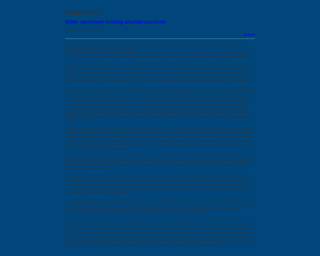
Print (249, 34)
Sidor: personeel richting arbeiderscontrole (115, 22)
